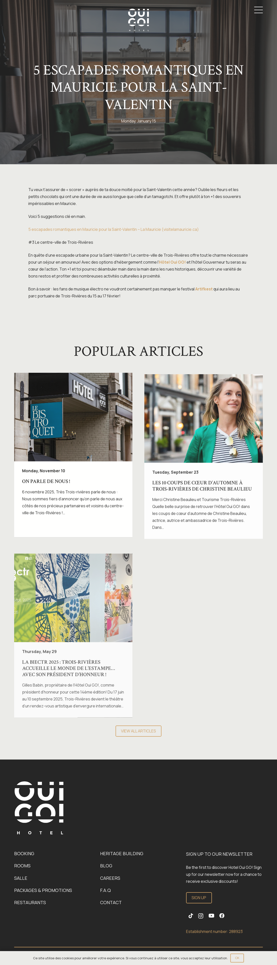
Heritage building (121, 853)
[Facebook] (222, 916)
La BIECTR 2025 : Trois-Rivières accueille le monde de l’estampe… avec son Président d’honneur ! (68, 677)
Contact (111, 902)
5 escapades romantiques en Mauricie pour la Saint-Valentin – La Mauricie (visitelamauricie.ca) (113, 229)
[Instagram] (200, 916)
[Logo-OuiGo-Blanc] (138, 20)
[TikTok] (191, 916)
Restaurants (30, 902)
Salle (20, 878)
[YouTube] (211, 916)
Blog (106, 866)
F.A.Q (105, 890)
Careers (110, 878)
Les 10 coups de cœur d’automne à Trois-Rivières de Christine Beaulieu (202, 490)
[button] (258, 10)
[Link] (39, 807)
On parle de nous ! (46, 484)
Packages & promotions (43, 890)
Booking (24, 853)
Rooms (22, 866)
